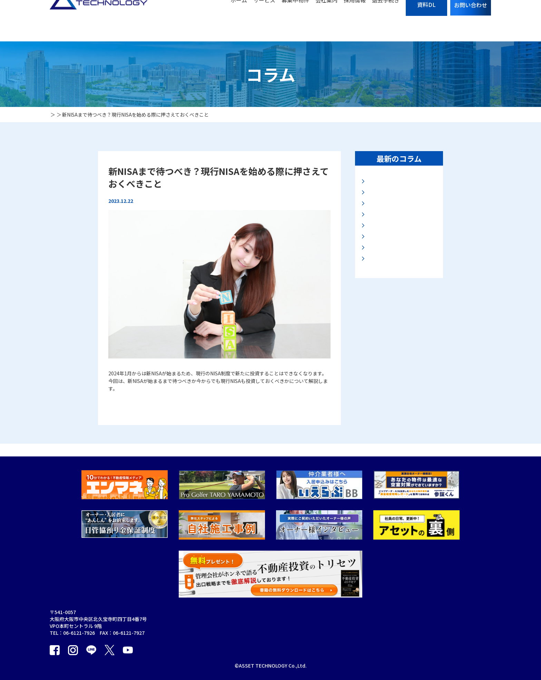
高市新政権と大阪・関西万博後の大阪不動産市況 (401, 206)
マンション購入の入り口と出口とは (401, 248)
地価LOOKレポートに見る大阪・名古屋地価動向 (400, 185)
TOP (223, 599)
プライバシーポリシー (337, 638)
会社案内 (326, 21)
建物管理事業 (268, 612)
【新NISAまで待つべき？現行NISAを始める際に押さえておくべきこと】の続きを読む (201, 401)
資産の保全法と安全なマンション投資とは (401, 311)
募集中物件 (295, 21)
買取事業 (227, 638)
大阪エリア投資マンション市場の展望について (401, 290)
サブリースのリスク (334, 599)
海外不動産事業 (270, 625)
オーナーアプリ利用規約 (280, 651)
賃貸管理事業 (232, 625)
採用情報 (355, 21)
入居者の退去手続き (335, 625)
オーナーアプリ (270, 638)
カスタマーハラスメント (395, 651)
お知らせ (378, 625)
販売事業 (227, 651)
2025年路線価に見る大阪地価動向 (401, 269)
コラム (375, 612)
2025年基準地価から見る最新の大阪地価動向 (401, 227)
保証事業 (263, 599)
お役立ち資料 (382, 638)
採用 (318, 651)
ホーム (238, 21)
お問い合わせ (382, 599)
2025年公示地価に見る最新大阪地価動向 (401, 332)
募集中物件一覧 (330, 612)
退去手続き (386, 21)
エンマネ (438, 612)
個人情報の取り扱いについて (460, 599)
